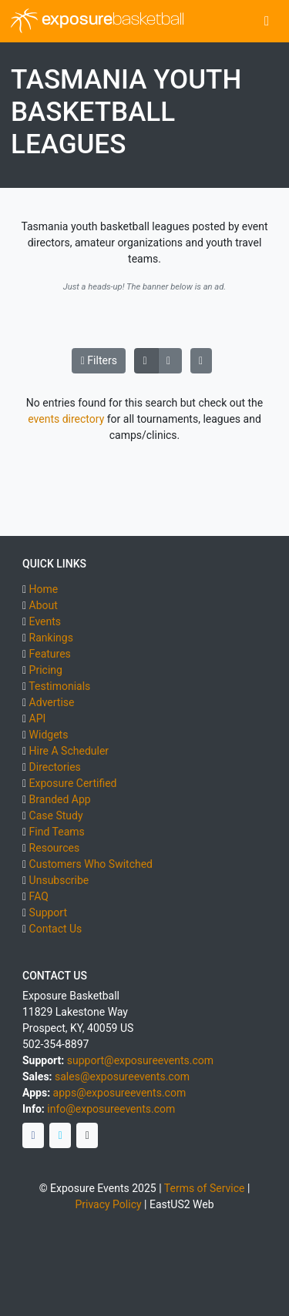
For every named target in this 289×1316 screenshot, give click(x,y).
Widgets (49, 734)
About (43, 605)
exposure (97, 20)
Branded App (60, 799)
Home (44, 589)
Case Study (56, 815)
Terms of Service (204, 1188)
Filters (99, 360)
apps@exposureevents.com (120, 1093)
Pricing (45, 670)
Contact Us (55, 929)
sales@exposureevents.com (122, 1076)
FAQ (39, 896)
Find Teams (57, 831)
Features (50, 654)
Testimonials (59, 686)
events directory (66, 419)
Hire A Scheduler (69, 751)
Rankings (51, 637)
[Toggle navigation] (267, 21)
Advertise (52, 702)
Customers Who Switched (91, 864)
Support (48, 912)
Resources (54, 848)
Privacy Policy (108, 1204)
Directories (55, 767)
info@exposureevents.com (111, 1109)
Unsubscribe (59, 880)
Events (45, 621)
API (37, 718)
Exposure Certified (73, 783)
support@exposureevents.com (140, 1060)
